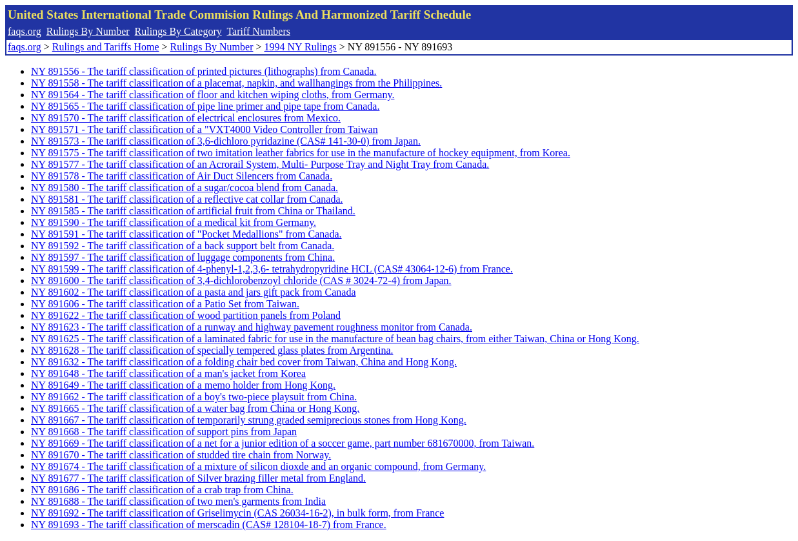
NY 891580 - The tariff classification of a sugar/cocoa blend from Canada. (184, 187)
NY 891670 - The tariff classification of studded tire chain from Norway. (181, 454)
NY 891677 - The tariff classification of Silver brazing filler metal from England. (198, 478)
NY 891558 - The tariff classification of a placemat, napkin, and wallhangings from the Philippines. (236, 82)
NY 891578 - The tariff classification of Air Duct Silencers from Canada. (181, 175)
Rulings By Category (178, 31)
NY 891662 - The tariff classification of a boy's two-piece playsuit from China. (194, 396)
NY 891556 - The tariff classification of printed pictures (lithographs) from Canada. (204, 71)
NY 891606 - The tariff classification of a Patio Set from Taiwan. (165, 303)
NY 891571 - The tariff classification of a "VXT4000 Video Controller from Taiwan (204, 129)
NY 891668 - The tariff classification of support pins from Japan (164, 431)
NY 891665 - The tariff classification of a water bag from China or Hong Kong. (195, 408)
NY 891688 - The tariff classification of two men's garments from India (178, 501)
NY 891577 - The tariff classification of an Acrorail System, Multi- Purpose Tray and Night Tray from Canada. (260, 164)
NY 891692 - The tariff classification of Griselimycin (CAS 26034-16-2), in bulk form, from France (237, 512)
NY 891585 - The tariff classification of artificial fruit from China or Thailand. (193, 210)
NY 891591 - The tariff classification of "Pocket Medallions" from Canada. (186, 234)
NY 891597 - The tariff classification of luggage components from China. (183, 257)
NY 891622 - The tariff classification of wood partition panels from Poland (186, 315)
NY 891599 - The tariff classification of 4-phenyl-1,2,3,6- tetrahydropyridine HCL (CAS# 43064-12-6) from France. (272, 268)
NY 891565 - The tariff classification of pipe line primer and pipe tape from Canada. (205, 106)
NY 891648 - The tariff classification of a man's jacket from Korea (168, 373)
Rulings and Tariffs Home (105, 46)
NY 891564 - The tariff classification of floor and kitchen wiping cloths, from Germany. (212, 94)
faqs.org (24, 31)
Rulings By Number (88, 31)
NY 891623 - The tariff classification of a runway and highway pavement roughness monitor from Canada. (251, 327)
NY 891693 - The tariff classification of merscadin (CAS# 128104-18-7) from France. (208, 524)
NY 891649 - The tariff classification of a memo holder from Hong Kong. (183, 385)
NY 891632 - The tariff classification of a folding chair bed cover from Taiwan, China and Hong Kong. (244, 361)
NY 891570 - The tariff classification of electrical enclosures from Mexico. (186, 117)
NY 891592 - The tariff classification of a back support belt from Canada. (182, 245)
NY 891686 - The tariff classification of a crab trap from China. (162, 489)
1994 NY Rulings (300, 46)
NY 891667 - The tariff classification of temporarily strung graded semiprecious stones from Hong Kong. (248, 419)
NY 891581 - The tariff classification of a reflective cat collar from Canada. (187, 199)
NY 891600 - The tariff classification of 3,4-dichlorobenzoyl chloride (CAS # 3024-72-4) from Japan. (241, 280)
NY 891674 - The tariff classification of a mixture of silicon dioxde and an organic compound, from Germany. (258, 466)
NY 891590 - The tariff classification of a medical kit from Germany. (173, 222)
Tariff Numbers (258, 31)
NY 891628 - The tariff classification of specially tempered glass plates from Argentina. (212, 350)
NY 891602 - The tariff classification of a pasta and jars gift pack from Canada (193, 292)
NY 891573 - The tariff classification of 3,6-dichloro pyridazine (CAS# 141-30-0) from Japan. (226, 141)
